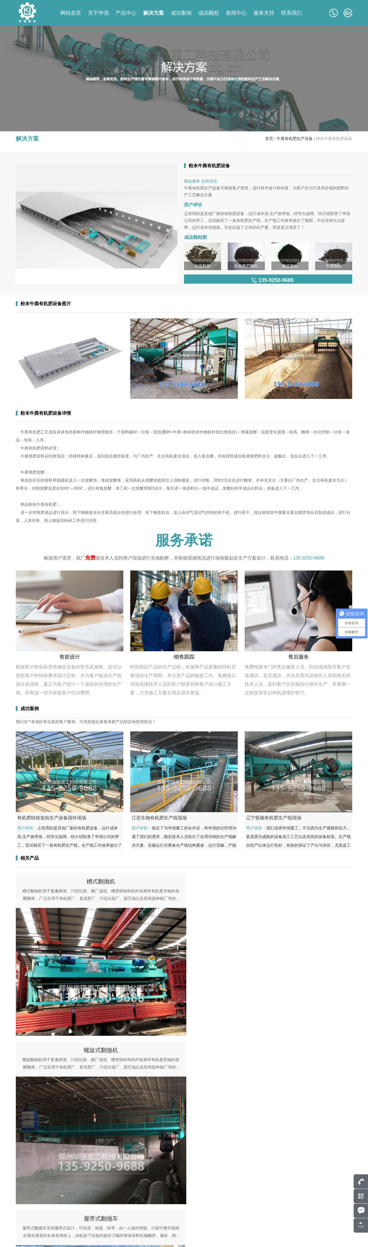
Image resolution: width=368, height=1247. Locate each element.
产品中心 (126, 13)
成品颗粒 (208, 13)
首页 (269, 138)
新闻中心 (236, 13)
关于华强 (98, 13)
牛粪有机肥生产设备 (295, 138)
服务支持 (264, 13)
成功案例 (181, 13)
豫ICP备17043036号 (83, 1235)
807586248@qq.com (46, 1195)
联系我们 (291, 13)
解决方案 (153, 13)
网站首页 (70, 13)
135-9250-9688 (309, 558)
